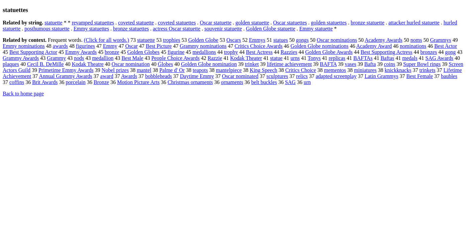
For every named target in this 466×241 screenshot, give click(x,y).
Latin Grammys (381, 76)
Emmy (110, 46)
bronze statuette (367, 22)
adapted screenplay (336, 76)
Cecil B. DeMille (45, 64)
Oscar (131, 46)
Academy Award (374, 46)
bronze (112, 52)
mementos (335, 70)
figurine (176, 52)
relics (302, 76)
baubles (449, 76)
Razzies (288, 52)
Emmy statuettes (91, 28)
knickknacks (398, 70)
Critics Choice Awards (258, 46)
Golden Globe (203, 40)
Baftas (387, 58)
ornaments (232, 82)
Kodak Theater (246, 58)
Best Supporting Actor (33, 52)
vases (350, 64)
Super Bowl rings (422, 64)
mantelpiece (229, 70)
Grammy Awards (21, 58)
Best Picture (159, 46)
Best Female (419, 76)
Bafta (370, 64)
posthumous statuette (47, 28)
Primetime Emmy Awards (66, 70)
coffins (16, 82)
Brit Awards (44, 82)
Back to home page (23, 93)
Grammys (440, 40)
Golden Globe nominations (319, 46)
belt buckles (264, 82)
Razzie (215, 58)
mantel (144, 70)
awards (60, 46)
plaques (11, 64)
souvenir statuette (223, 28)
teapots (200, 70)
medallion (102, 58)
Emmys (257, 40)
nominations (413, 46)
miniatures (365, 70)
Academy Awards (383, 40)
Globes (165, 64)
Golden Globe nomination (209, 64)
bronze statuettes (131, 28)
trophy (231, 52)
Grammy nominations (203, 46)
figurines (85, 46)
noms (416, 40)
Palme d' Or (172, 70)
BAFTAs (362, 58)
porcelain (76, 82)
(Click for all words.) (106, 40)
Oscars (233, 40)
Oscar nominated (240, 76)
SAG (290, 82)
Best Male (132, 58)
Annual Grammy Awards (65, 76)
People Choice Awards (175, 58)
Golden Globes (143, 52)
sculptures (277, 76)
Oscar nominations (337, 40)
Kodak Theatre (88, 64)
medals (409, 58)
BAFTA (328, 64)
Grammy (56, 58)
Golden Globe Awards (329, 52)
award (106, 76)
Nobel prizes (115, 70)
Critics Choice (300, 70)
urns (295, 58)
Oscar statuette (216, 22)
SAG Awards (439, 58)
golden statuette (252, 22)
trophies (171, 40)
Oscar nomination (131, 64)
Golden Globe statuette (271, 28)
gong (450, 52)
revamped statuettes (93, 22)
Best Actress (259, 52)
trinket (252, 64)
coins (389, 64)
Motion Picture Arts (138, 82)
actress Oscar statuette (176, 28)
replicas (337, 58)
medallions (204, 52)
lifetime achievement (289, 64)
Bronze (101, 82)
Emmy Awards (81, 52)
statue (276, 58)
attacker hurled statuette (414, 22)
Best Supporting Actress (387, 52)
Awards (129, 76)
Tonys (314, 58)
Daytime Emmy (197, 76)
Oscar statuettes (290, 22)
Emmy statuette (316, 28)
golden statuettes (329, 22)
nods (79, 58)
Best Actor (445, 46)
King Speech (263, 70)
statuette (53, 22)
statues (280, 40)
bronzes (428, 52)
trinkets (428, 70)
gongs (302, 40)
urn (307, 82)
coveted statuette (136, 22)
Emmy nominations (24, 46)
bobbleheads (158, 76)
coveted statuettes (177, 22)
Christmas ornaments (190, 82)
